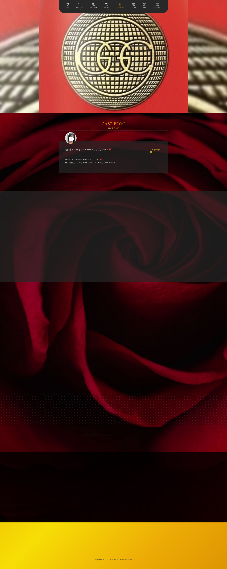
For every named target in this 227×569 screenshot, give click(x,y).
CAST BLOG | (97, 435)
